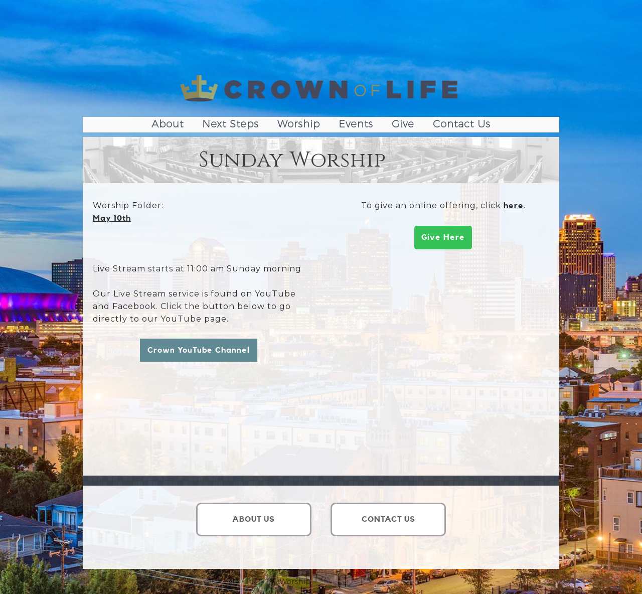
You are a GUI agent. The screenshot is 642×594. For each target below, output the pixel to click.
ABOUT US (253, 519)
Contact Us (462, 124)
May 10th (112, 218)
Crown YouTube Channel (198, 350)
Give (403, 124)
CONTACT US (388, 519)
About (167, 124)
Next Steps (230, 124)
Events (356, 124)
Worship (298, 124)
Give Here (443, 237)
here (514, 206)
